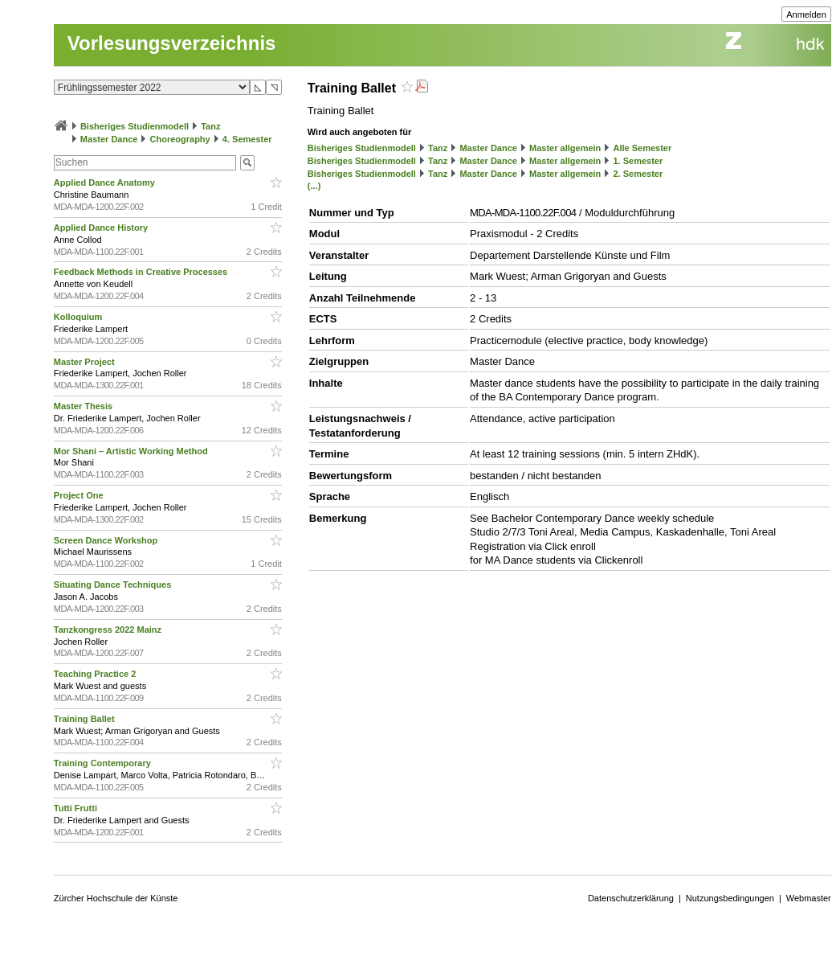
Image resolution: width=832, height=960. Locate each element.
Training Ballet (85, 719)
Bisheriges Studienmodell (134, 126)
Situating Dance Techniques (114, 584)
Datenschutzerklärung (631, 898)
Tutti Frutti (77, 808)
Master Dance (109, 139)
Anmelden (806, 14)
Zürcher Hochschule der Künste (116, 898)
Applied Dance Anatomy (105, 182)
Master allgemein (565, 148)
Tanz (210, 126)
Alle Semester (642, 148)
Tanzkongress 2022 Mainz (109, 629)
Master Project (85, 362)
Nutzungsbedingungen (730, 898)
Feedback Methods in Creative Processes (142, 272)
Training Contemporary (103, 763)
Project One (80, 495)
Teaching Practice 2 (96, 674)
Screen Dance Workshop (107, 540)
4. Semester (247, 139)
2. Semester (638, 173)
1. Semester (638, 161)
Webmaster (808, 898)
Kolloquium (79, 317)
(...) (314, 186)
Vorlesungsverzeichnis (171, 43)
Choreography (180, 139)
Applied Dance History (102, 227)
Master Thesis (84, 406)
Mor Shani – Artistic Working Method (132, 451)
